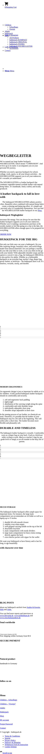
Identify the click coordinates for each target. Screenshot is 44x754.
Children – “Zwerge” (8, 704)
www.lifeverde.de (6, 616)
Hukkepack (4, 712)
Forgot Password (6, 724)
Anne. (9, 609)
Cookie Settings (11, 747)
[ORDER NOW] (5, 234)
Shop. (40, 210)
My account (4, 720)
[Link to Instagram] (11, 35)
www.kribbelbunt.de (22, 616)
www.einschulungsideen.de (10, 618)
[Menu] (9, 71)
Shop (2, 716)
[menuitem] (24, 27)
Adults (2, 708)
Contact (3, 728)
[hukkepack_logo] (17, 21)
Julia (2, 609)
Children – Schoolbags (8, 700)
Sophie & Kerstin (33, 607)
